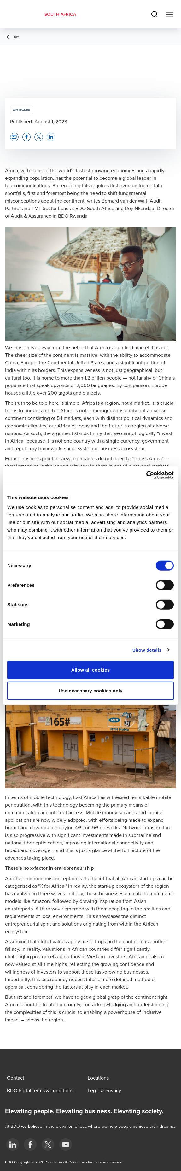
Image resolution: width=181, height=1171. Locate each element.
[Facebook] (30, 1144)
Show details (147, 649)
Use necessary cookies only (91, 690)
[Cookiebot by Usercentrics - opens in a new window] (146, 475)
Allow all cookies (90, 670)
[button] (14, 137)
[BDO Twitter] (47, 1144)
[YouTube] (65, 1144)
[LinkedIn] (12, 1144)
